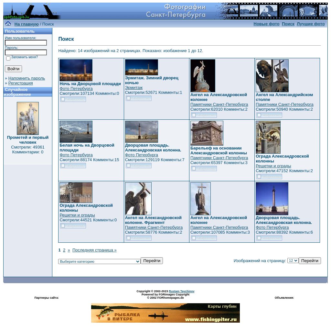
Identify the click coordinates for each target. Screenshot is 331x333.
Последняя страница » (94, 250)
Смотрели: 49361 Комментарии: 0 (27, 149)
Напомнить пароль (26, 78)
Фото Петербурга (75, 88)
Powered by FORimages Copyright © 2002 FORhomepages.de (165, 296)
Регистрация (20, 83)
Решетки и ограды (273, 165)
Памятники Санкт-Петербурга (219, 104)
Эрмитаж (134, 87)
